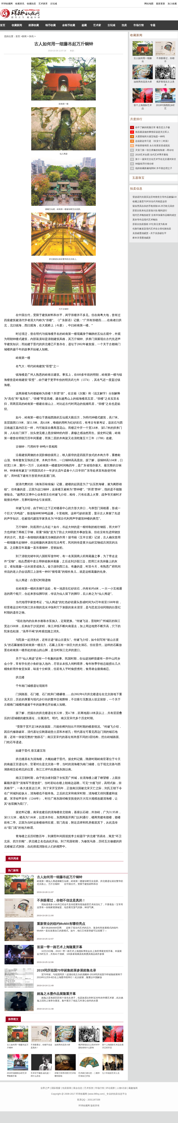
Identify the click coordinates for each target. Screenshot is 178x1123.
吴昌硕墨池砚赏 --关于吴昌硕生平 (149, 233)
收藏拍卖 (31, 3)
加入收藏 (172, 3)
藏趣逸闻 (133, 1088)
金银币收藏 (68, 25)
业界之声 (45, 1088)
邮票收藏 (33, 25)
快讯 (31, 36)
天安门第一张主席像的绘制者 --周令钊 (154, 150)
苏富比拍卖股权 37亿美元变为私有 (150, 224)
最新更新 (160, 3)
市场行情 (138, 25)
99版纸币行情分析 (144, 163)
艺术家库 (43, 3)
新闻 (24, 36)
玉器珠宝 (138, 177)
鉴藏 (84, 25)
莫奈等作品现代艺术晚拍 (145, 219)
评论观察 (110, 1088)
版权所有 (95, 1105)
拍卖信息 (136, 188)
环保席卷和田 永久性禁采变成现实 (152, 145)
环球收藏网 (7, 3)
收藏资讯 (19, 3)
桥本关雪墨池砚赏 (142, 237)
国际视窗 (55, 1088)
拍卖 (124, 25)
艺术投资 (88, 1088)
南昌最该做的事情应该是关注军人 (152, 132)
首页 (2, 25)
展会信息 (77, 1088)
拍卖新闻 (66, 1088)
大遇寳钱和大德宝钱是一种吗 (150, 136)
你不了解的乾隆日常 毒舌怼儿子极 (152, 127)
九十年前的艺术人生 (111, 1073)
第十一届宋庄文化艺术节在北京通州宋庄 (155, 159)
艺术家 (97, 25)
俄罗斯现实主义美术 (165, 81)
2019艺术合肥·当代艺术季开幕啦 (151, 154)
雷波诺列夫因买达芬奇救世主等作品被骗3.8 (154, 197)
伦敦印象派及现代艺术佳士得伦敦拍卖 (152, 228)
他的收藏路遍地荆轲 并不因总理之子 (153, 168)
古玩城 (53, 3)
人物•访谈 (122, 1088)
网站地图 (148, 3)
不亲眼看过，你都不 (165, 58)
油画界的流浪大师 (62, 1045)
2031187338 (94, 1099)
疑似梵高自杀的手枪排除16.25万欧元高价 (153, 206)
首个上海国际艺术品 (143, 105)
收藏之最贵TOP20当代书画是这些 (150, 201)
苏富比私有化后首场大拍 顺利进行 (150, 210)
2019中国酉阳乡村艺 (165, 105)
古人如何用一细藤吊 (143, 58)
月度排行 (136, 119)
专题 (152, 25)
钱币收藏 (50, 25)
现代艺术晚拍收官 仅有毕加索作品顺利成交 (154, 215)
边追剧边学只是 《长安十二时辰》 (152, 141)
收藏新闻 (17, 25)
